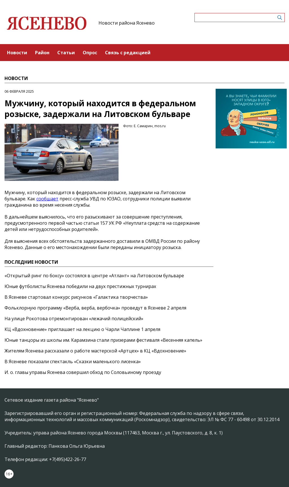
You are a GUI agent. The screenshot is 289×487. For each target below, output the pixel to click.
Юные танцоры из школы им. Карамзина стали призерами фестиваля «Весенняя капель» (103, 340)
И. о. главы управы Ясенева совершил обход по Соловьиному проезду (83, 372)
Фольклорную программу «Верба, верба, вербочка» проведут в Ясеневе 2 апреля (95, 308)
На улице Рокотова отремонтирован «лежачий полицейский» (74, 318)
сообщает (47, 199)
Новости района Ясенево (126, 23)
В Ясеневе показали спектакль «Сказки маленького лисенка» (73, 361)
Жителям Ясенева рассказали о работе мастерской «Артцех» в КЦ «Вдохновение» (95, 351)
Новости (17, 52)
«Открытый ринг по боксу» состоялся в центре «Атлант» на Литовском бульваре (94, 275)
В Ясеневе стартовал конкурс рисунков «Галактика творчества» (76, 297)
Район (42, 52)
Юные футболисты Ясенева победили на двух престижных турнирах (80, 286)
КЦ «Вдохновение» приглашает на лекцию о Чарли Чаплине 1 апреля (82, 329)
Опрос (90, 52)
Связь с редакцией (127, 52)
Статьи (66, 52)
